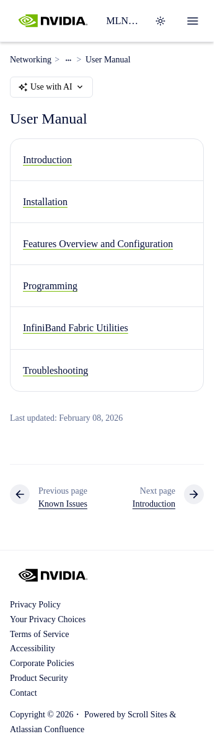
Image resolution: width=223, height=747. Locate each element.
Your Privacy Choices (47, 619)
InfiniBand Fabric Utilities (75, 328)
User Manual (108, 59)
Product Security (39, 678)
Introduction (47, 159)
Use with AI (51, 87)
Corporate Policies (42, 663)
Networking (30, 59)
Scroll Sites (147, 714)
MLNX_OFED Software (122, 20)
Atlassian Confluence (47, 729)
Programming (50, 286)
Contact (23, 693)
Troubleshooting (55, 370)
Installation (45, 201)
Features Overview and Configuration (98, 243)
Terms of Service (39, 634)
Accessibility (32, 648)
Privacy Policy (35, 604)
